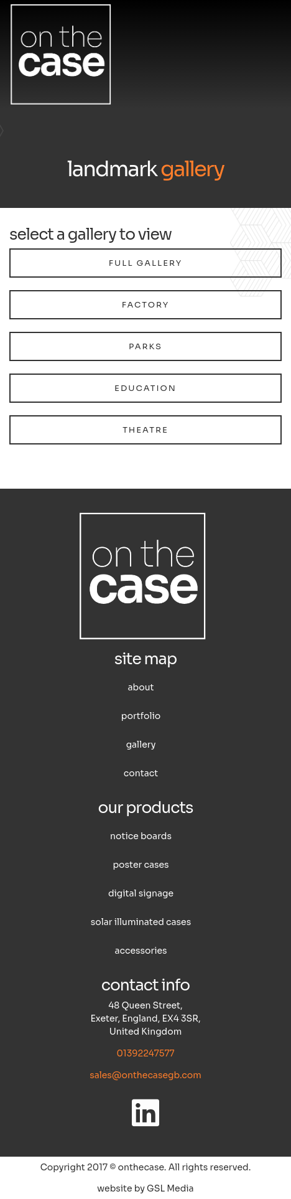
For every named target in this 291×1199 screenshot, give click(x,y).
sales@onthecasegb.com (145, 1075)
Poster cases (141, 864)
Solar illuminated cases (141, 922)
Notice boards (141, 836)
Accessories (140, 950)
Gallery (141, 744)
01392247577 (145, 1053)
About (141, 687)
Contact (141, 773)
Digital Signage (140, 893)
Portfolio (140, 716)
